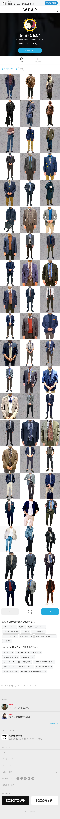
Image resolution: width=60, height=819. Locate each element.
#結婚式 (21, 627)
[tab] (22, 60)
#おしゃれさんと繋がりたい (45, 636)
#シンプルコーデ (26, 636)
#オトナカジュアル (10, 636)
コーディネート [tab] (9, 69)
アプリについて (8, 766)
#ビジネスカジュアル (11, 631)
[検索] (56, 10)
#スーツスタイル (9, 627)
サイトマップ (7, 759)
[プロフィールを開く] (30, 39)
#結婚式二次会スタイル (36, 627)
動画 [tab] (21, 69)
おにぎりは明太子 (14, 686)
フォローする (30, 50)
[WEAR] (30, 9)
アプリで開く (51, 3)
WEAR (3, 686)
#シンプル (7, 641)
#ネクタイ (25, 631)
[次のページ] (50, 611)
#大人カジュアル (38, 631)
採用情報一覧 (54, 723)
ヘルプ (4, 753)
